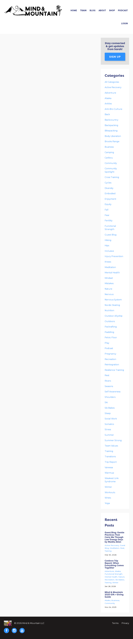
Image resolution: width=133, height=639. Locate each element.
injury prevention (114, 256)
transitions (110, 456)
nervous (109, 294)
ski (106, 402)
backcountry (111, 120)
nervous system (113, 299)
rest (107, 375)
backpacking (111, 125)
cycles (108, 182)
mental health (112, 272)
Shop (112, 10)
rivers (108, 381)
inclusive (109, 251)
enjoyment (110, 199)
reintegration (112, 364)
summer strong (113, 440)
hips (107, 245)
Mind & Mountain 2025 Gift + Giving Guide (114, 594)
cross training (112, 177)
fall (106, 210)
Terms (115, 623)
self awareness (112, 391)
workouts (110, 492)
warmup (109, 473)
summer (109, 435)
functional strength (113, 574)
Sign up (115, 56)
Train (83, 10)
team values (111, 446)
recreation (110, 359)
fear (107, 215)
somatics (109, 424)
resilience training (114, 370)
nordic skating (112, 305)
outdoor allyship (113, 316)
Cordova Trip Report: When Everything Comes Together (114, 564)
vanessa (109, 467)
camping (109, 152)
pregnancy (110, 354)
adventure (110, 93)
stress (108, 429)
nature (108, 289)
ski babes (110, 408)
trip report (111, 462)
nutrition (109, 310)
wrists (108, 498)
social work (111, 418)
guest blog (111, 235)
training (109, 451)
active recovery (113, 87)
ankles (108, 103)
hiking (108, 240)
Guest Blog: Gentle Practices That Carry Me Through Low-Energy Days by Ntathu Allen (114, 537)
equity (108, 204)
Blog (92, 10)
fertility (108, 220)
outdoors (110, 321)
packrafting (111, 326)
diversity (109, 188)
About (102, 10)
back (107, 114)
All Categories (112, 82)
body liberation (113, 136)
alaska (108, 98)
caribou (109, 157)
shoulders (110, 397)
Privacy (125, 623)
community (111, 163)
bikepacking (111, 130)
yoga (107, 503)
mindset (109, 278)
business (109, 147)
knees (108, 262)
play (107, 343)
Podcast (123, 10)
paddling (109, 332)
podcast (109, 348)
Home (74, 10)
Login (124, 23)
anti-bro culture (113, 109)
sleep (108, 413)
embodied (110, 193)
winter (108, 487)
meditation (110, 267)
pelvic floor (111, 337)
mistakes (109, 283)
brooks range (112, 141)
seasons (109, 386)
